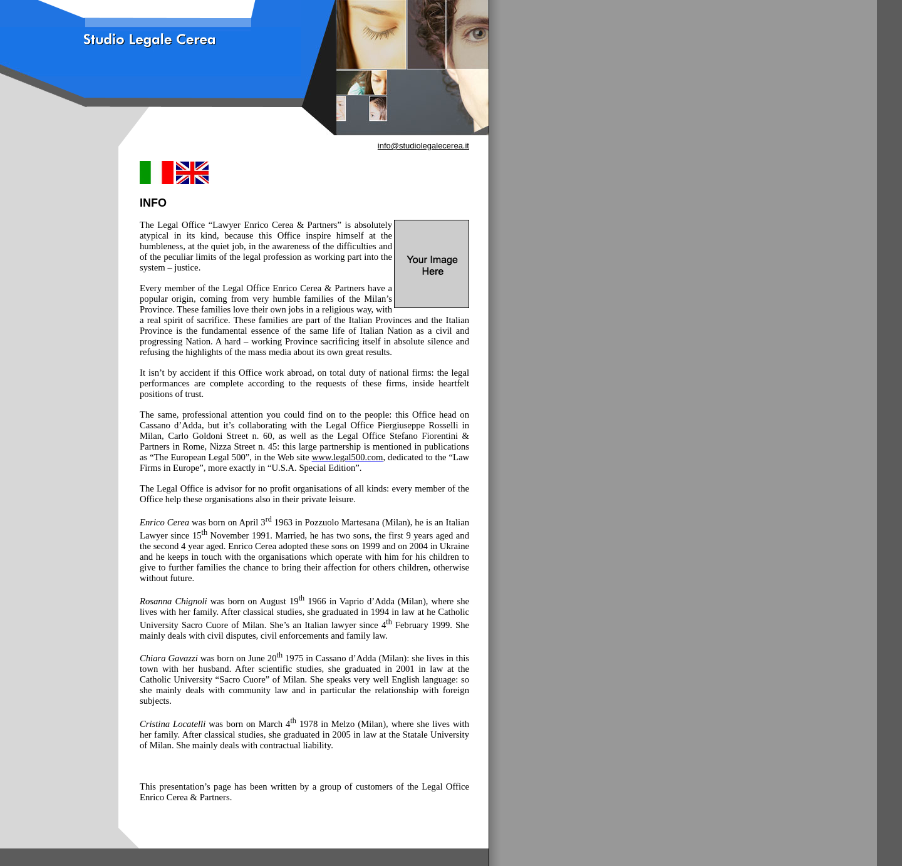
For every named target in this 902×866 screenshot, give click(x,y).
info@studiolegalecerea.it (423, 145)
